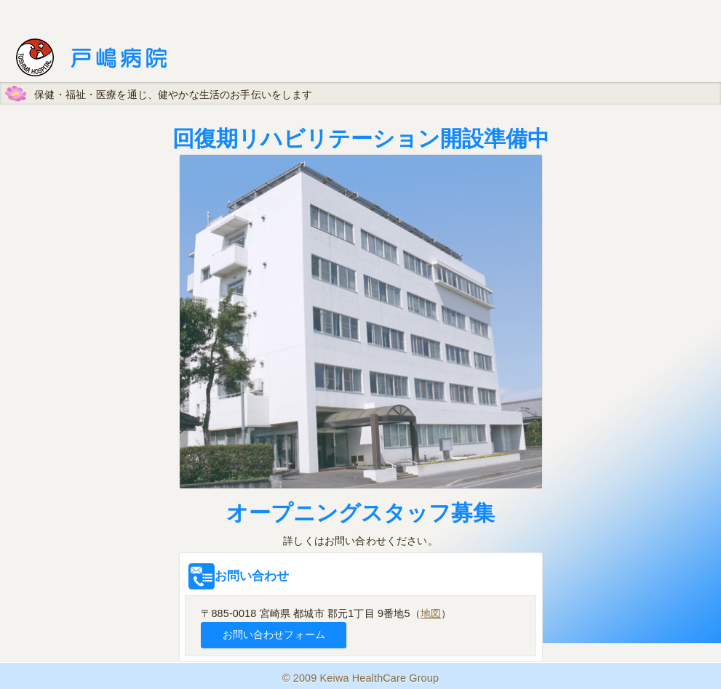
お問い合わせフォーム (274, 634)
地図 (431, 613)
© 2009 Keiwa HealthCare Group (360, 678)
